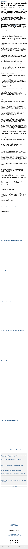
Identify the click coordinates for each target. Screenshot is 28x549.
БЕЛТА (16, 25)
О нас (14, 531)
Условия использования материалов (14, 535)
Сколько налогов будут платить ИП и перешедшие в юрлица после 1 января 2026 (14, 481)
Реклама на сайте (14, 524)
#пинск (10, 206)
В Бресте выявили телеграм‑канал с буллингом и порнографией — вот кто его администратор (13, 462)
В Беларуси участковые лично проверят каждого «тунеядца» (12, 483)
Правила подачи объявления (14, 528)
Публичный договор (14, 525)
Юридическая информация (14, 534)
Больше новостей (14, 486)
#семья (13, 206)
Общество (25, 9)
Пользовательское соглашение (14, 526)
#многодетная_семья (19, 206)
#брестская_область (5, 206)
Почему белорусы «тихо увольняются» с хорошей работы (11, 459)
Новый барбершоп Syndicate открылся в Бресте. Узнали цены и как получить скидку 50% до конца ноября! (13, 456)
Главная (2, 1)
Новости (5, 1)
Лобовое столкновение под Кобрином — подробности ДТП (12, 470)
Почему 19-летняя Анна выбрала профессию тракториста (12, 465)
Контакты (14, 533)
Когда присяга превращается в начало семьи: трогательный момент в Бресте (13, 477)
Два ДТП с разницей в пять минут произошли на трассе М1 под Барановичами (13, 474)
